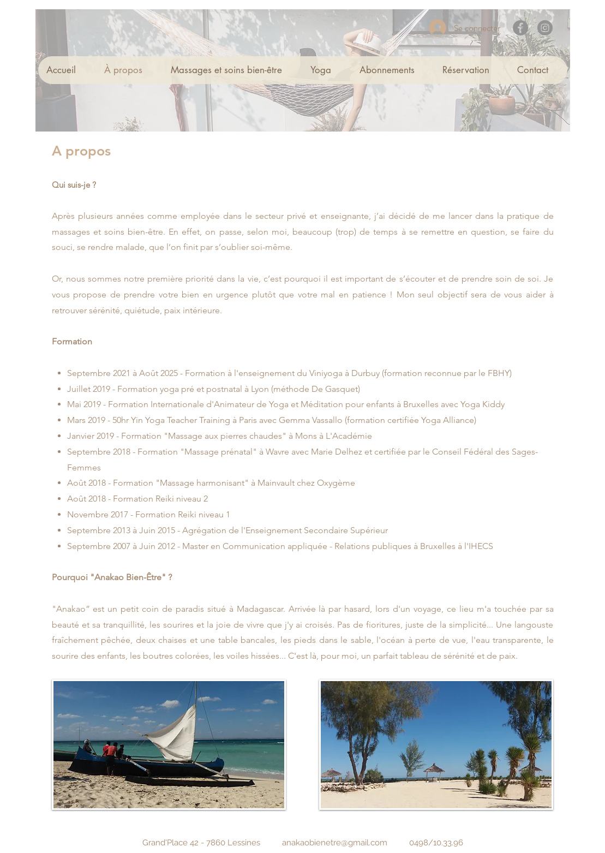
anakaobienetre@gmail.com (334, 843)
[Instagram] (545, 27)
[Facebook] (520, 27)
